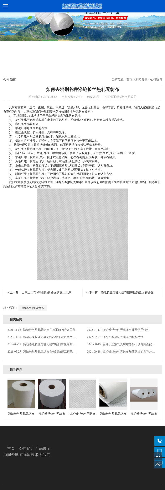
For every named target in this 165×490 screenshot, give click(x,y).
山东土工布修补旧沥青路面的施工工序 (38, 292)
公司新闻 (156, 79)
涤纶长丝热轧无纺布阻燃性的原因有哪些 (120, 292)
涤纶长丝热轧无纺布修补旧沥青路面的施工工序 (125, 344)
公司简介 (26, 448)
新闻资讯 (141, 79)
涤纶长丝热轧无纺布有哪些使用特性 (118, 329)
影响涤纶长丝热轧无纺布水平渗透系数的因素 (44, 337)
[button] (80, 38)
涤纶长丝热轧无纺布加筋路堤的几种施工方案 (124, 351)
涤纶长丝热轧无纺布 (69, 182)
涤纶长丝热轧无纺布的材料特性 (115, 337)
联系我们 (42, 455)
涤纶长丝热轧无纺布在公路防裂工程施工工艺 (44, 351)
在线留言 (26, 455)
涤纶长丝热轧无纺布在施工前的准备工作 (41, 329)
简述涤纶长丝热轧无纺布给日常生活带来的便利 (45, 344)
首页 (129, 79)
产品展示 (42, 448)
